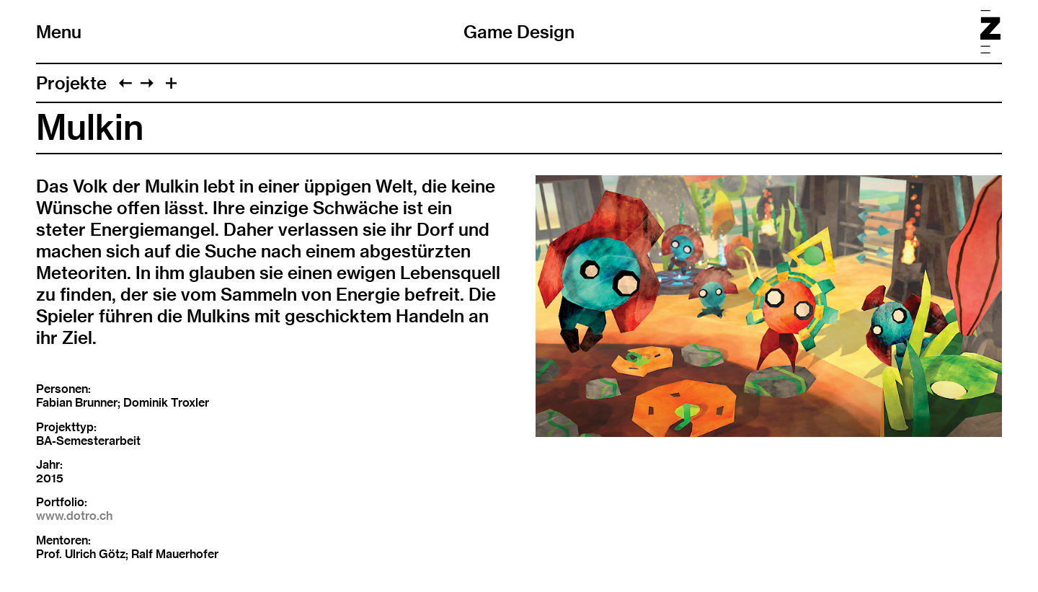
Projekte (71, 83)
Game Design (519, 32)
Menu (58, 32)
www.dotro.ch (74, 515)
